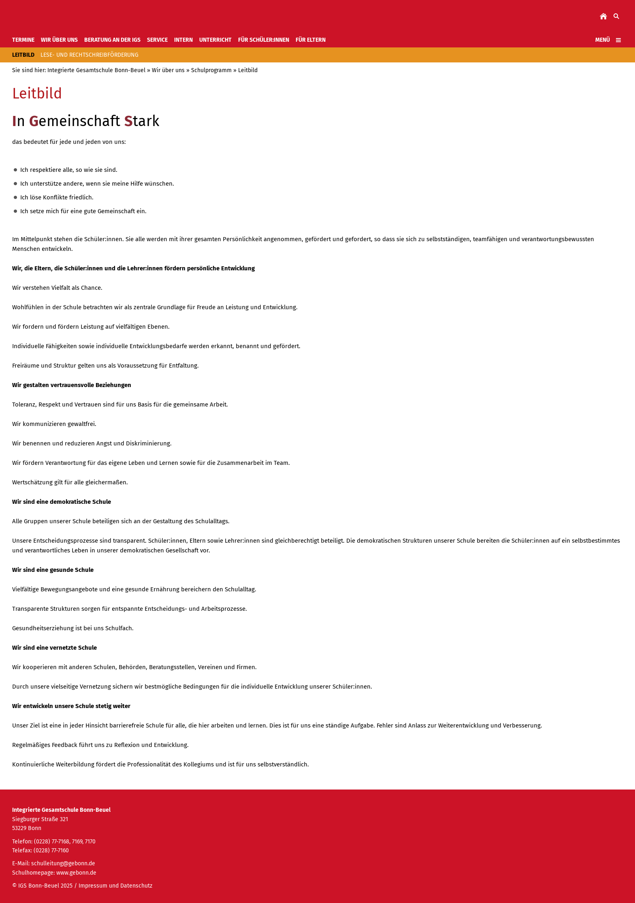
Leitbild (248, 70)
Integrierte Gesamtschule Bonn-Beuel (96, 70)
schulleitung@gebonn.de (63, 863)
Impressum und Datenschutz (115, 885)
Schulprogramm (211, 70)
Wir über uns (168, 70)
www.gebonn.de (76, 872)
